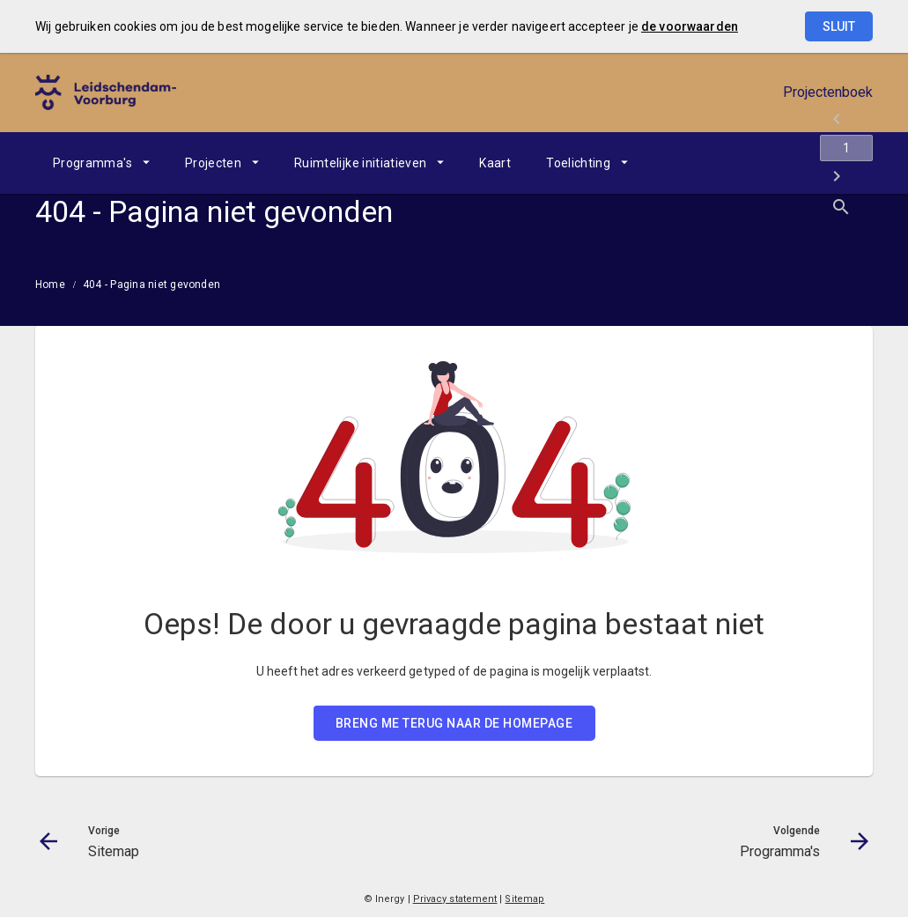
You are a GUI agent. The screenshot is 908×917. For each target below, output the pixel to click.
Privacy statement (455, 899)
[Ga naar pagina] (767, 163)
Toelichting (578, 163)
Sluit (839, 26)
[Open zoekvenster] (853, 163)
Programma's (92, 163)
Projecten (213, 163)
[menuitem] (101, 163)
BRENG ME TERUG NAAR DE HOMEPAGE (454, 723)
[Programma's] (813, 163)
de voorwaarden (689, 26)
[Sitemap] (721, 163)
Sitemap (524, 899)
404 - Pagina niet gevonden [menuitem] (151, 284)
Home (50, 284)
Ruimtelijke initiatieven (360, 163)
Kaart (495, 163)
